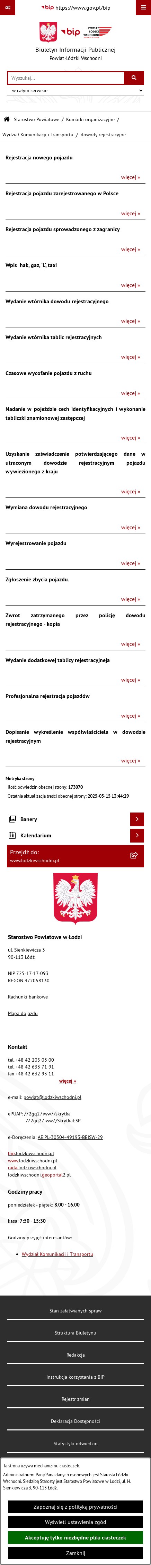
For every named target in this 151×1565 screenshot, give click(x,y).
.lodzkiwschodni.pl (31, 1153)
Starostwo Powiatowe (36, 119)
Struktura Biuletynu (75, 1333)
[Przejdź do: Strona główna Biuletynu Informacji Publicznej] (6, 120)
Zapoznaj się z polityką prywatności (75, 1506)
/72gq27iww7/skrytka (47, 1114)
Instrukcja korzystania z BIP (75, 1377)
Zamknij (75, 1552)
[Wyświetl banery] (137, 819)
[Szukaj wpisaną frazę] (134, 78)
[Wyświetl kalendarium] (137, 836)
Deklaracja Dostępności (75, 1421)
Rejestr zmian (76, 1399)
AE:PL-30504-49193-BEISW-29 (70, 1137)
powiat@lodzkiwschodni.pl (52, 1097)
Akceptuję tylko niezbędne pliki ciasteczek (75, 1537)
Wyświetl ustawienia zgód (75, 1521)
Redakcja (75, 1355)
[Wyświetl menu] (143, 7)
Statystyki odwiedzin (76, 1443)
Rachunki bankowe (28, 997)
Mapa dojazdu (23, 1013)
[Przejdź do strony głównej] (75, 43)
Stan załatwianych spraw (75, 1311)
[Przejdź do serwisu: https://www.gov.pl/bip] (76, 7)
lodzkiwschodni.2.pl (39, 1175)
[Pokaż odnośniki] (7, 7)
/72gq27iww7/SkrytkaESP (53, 1121)
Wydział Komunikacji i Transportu (37, 134)
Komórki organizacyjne (90, 119)
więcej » (130, 177)
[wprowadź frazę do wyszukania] (66, 78)
